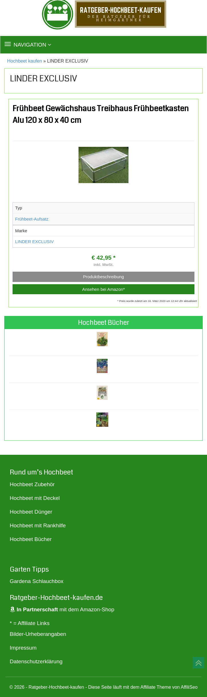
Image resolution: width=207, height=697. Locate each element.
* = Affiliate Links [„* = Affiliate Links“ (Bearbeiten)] (30, 623)
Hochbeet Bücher (31, 539)
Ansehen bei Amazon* (103, 289)
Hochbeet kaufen (24, 60)
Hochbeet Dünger (31, 512)
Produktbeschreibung (103, 276)
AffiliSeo (189, 687)
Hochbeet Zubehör (32, 484)
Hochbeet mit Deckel (35, 498)
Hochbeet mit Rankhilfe (38, 525)
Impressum (23, 648)
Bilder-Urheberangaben (38, 634)
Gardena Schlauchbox (36, 581)
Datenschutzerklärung (36, 661)
